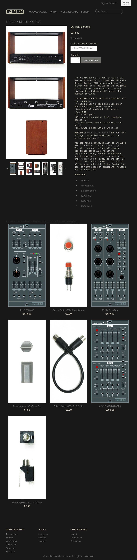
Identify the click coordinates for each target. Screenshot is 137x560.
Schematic (86, 205)
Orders (9, 537)
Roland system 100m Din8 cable (68, 406)
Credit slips (11, 541)
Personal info (12, 534)
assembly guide (114, 145)
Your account (15, 529)
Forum (85, 11)
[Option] (84, 48)
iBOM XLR (86, 200)
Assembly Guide (69, 11)
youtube (42, 541)
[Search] (109, 11)
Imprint (74, 534)
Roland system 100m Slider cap (27, 406)
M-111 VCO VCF (27, 310)
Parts (53, 11)
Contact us (76, 541)
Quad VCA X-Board (97, 132)
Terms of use (76, 537)
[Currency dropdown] (114, 3)
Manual (85, 180)
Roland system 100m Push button (68, 310)
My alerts (10, 551)
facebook (42, 537)
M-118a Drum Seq (110, 310)
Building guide (88, 190)
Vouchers (10, 548)
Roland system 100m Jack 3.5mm (27, 502)
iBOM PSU (86, 195)
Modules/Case (38, 11)
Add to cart (91, 60)
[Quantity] (74, 60)
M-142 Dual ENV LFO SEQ (110, 406)
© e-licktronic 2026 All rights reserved (68, 556)
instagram (43, 534)
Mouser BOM (87, 185)
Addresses (11, 544)
